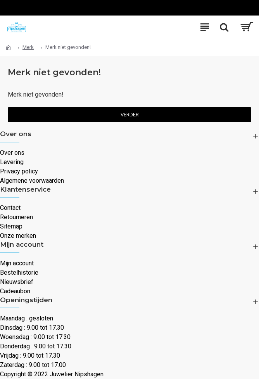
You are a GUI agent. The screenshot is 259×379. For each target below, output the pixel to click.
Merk (28, 47)
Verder (130, 115)
